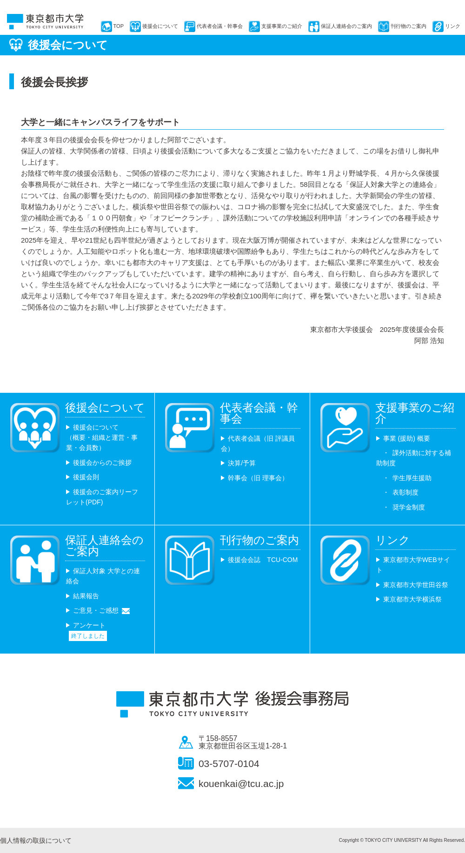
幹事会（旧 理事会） (258, 478)
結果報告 (86, 596)
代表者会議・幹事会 (220, 26)
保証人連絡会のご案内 (346, 26)
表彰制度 (405, 492)
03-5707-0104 (229, 763)
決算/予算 (242, 463)
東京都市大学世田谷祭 (415, 585)
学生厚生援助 (412, 478)
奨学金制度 (408, 507)
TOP (118, 26)
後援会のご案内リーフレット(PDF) (102, 497)
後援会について (160, 26)
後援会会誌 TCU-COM (263, 559)
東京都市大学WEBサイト (413, 565)
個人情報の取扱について (36, 840)
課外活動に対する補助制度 (413, 458)
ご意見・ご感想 (96, 610)
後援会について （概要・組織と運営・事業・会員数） (102, 437)
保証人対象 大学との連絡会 (103, 576)
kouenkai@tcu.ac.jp (241, 783)
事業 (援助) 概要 (406, 438)
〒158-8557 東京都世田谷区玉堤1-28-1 (243, 742)
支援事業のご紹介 (281, 26)
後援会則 (86, 477)
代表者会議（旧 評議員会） (258, 443)
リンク (452, 26)
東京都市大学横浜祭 (412, 599)
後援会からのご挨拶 (102, 462)
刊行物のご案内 (408, 26)
